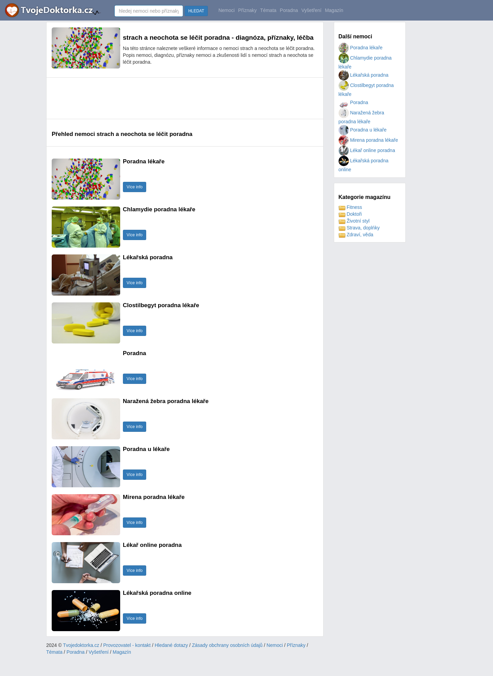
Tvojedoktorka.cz (81, 645)
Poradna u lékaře (363, 130)
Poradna (289, 10)
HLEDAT (196, 11)
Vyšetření (311, 10)
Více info (135, 187)
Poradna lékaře (361, 47)
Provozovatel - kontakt (127, 645)
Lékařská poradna (364, 75)
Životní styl (354, 221)
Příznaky (247, 10)
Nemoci (226, 10)
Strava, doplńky (359, 227)
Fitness (350, 207)
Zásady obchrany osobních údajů (227, 645)
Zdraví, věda (356, 234)
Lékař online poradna (367, 150)
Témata (268, 10)
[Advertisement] (176, 98)
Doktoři (350, 214)
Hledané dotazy (171, 645)
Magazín (334, 10)
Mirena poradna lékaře (368, 140)
